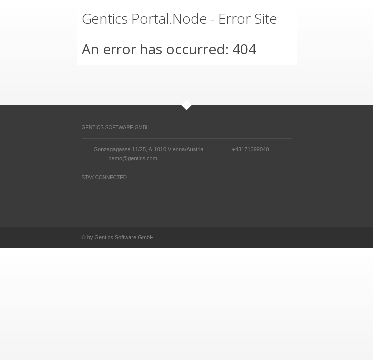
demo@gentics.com (133, 159)
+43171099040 (250, 149)
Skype (182, 204)
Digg (125, 203)
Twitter (87, 204)
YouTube (163, 203)
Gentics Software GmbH (116, 127)
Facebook (106, 204)
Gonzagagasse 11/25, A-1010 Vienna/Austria (149, 149)
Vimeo (144, 203)
